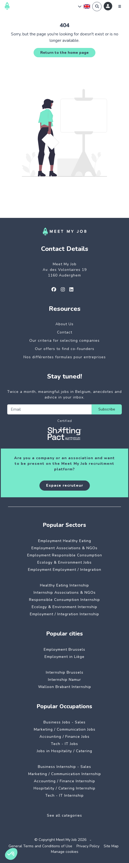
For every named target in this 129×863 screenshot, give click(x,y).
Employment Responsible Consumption (64, 555)
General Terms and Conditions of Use (40, 846)
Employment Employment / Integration (64, 569)
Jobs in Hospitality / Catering (64, 751)
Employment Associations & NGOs (64, 548)
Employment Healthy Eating (64, 540)
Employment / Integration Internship (64, 614)
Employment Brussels (64, 649)
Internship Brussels (64, 672)
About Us (64, 324)
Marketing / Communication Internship (64, 773)
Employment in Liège (64, 656)
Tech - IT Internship (64, 795)
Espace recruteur (64, 485)
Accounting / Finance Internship (64, 781)
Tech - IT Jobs (64, 743)
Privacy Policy (87, 846)
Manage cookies (64, 851)
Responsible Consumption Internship (64, 599)
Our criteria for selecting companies (64, 340)
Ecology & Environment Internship (64, 606)
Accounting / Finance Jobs (64, 736)
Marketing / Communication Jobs (64, 729)
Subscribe (106, 409)
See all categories (64, 815)
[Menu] (119, 6)
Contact (64, 332)
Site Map (111, 846)
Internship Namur (64, 679)
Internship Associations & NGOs (65, 592)
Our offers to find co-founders (64, 348)
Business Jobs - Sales (64, 722)
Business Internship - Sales (64, 766)
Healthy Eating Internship (64, 585)
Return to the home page (64, 52)
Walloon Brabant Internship (64, 686)
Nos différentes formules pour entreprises (64, 357)
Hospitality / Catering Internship (64, 788)
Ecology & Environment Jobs (64, 562)
